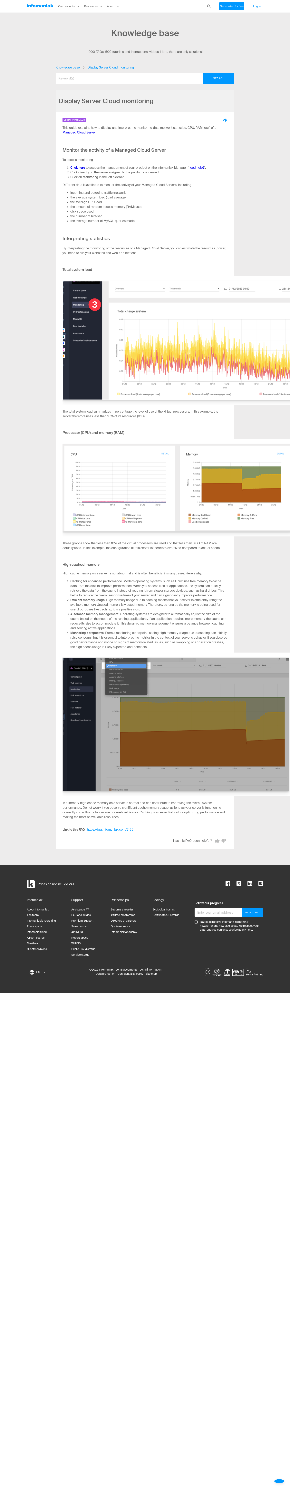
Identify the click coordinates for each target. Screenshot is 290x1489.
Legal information (150, 969)
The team (33, 915)
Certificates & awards (165, 915)
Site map (151, 973)
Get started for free (232, 6)
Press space (34, 926)
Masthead (33, 943)
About (113, 6)
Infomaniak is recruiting (41, 920)
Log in (257, 6)
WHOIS (76, 943)
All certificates (35, 937)
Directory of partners (123, 920)
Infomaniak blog (37, 932)
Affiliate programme (123, 915)
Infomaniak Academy (124, 932)
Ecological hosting (163, 909)
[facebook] (228, 884)
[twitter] (235, 884)
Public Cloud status (83, 949)
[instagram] (257, 884)
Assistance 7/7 (80, 909)
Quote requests (120, 926)
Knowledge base (68, 67)
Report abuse (79, 937)
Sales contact (80, 926)
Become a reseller (122, 909)
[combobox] (142, 78)
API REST (77, 932)
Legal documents (126, 969)
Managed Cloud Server (79, 132)
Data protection (105, 973)
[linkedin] (246, 884)
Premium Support (82, 920)
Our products (69, 6)
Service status (80, 954)
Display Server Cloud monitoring (111, 67)
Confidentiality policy (130, 973)
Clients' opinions (37, 949)
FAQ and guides (81, 915)
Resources (93, 6)
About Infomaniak (38, 909)
